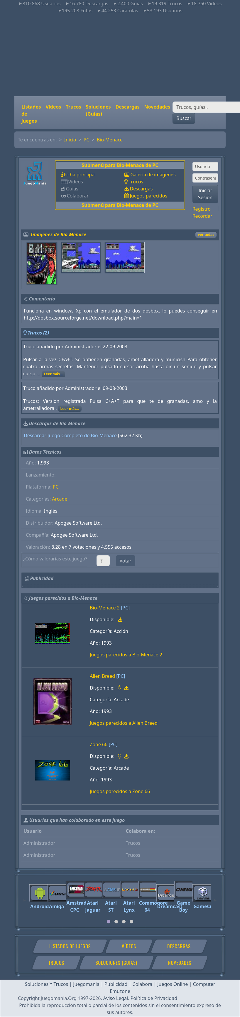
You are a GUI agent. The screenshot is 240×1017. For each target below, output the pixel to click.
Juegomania (86, 984)
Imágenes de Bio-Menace (58, 234)
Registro (201, 209)
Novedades (157, 107)
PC (86, 139)
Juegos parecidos (148, 195)
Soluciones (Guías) (98, 110)
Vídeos (53, 107)
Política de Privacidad (154, 998)
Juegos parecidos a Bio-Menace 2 (126, 654)
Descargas (128, 107)
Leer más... (53, 373)
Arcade (59, 499)
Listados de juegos (31, 114)
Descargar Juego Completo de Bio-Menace (70, 435)
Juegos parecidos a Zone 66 (120, 791)
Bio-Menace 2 (105, 607)
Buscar (183, 118)
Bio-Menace (110, 139)
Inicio (70, 139)
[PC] (125, 607)
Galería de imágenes (152, 174)
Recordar (202, 216)
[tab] (108, 921)
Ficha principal (80, 174)
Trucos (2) (38, 333)
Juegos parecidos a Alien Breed (124, 723)
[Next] (215, 897)
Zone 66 (98, 744)
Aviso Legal (115, 998)
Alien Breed (102, 676)
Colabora (142, 984)
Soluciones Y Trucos (46, 984)
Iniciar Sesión (205, 194)
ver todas (206, 234)
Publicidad (115, 984)
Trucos (73, 107)
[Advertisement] (120, 55)
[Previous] (25, 897)
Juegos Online (172, 984)
